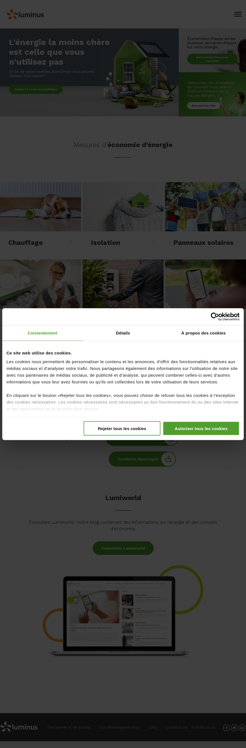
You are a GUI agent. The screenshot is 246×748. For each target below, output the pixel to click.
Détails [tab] (123, 332)
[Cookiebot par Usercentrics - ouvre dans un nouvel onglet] (215, 316)
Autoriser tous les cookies (201, 428)
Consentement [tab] (42, 332)
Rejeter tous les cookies (122, 428)
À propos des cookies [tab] (203, 332)
